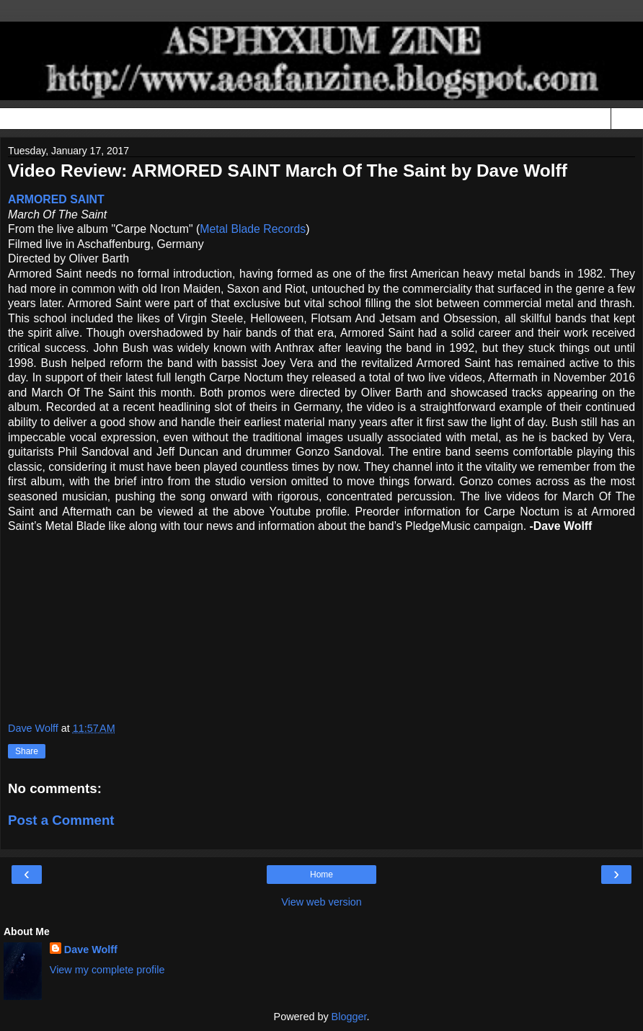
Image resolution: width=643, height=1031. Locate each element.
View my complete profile (107, 969)
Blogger (349, 1016)
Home (321, 875)
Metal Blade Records (253, 229)
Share (26, 751)
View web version (321, 902)
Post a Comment (61, 820)
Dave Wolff (90, 949)
